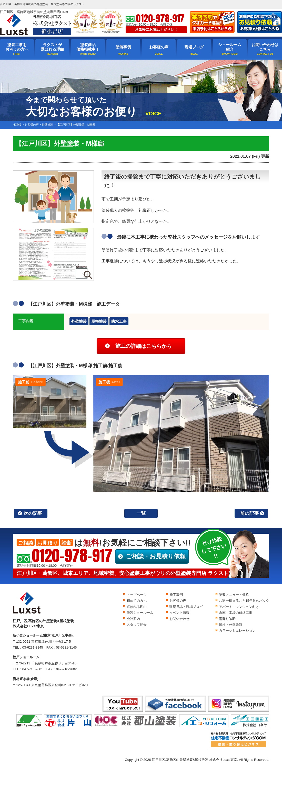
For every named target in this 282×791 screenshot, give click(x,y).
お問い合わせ (179, 619)
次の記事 (33, 513)
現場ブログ (194, 47)
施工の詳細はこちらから (143, 346)
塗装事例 (123, 47)
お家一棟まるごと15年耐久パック (244, 601)
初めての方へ (137, 601)
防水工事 (119, 321)
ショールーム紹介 (229, 46)
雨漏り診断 (227, 619)
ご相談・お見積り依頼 (156, 556)
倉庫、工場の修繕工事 (235, 613)
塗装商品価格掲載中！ (87, 46)
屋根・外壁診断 (230, 625)
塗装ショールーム (140, 613)
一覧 (141, 513)
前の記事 (249, 513)
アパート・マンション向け (239, 607)
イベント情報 (179, 613)
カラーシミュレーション (237, 630)
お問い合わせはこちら (264, 46)
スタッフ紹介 (137, 625)
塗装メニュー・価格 (234, 595)
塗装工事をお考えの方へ (16, 46)
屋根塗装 (99, 321)
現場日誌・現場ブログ (186, 607)
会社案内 (133, 619)
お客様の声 (158, 47)
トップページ (137, 595)
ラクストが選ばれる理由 (52, 46)
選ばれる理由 (137, 607)
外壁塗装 (79, 321)
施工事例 (176, 595)
